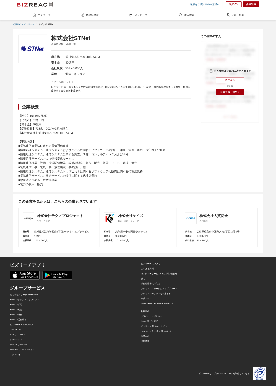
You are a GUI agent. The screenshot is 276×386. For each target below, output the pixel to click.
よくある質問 (147, 269)
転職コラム (146, 298)
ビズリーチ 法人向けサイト (154, 326)
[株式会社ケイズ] (138, 227)
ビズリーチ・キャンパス (21, 324)
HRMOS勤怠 (16, 310)
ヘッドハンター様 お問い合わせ (156, 331)
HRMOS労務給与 (18, 319)
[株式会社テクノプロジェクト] (56, 227)
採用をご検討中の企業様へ (205, 4)
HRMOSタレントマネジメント (24, 300)
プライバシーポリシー (151, 316)
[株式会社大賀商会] (219, 227)
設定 (143, 279)
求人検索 (186, 15)
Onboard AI (15, 329)
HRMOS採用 (16, 305)
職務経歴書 (89, 15)
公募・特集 (235, 15)
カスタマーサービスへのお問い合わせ (159, 274)
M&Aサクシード (17, 334)
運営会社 (145, 336)
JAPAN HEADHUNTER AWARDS (157, 303)
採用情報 (145, 341)
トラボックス (16, 339)
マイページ (41, 15)
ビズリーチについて (150, 264)
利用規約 (145, 311)
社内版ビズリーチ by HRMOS (24, 295)
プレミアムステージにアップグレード (159, 288)
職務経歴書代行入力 (150, 284)
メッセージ (138, 15)
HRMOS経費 (16, 315)
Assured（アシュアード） (22, 349)
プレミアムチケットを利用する (156, 293)
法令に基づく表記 (149, 321)
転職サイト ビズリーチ (24, 24)
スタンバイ (15, 354)
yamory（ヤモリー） (20, 344)
